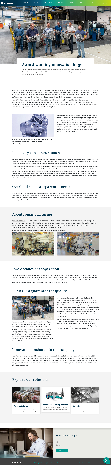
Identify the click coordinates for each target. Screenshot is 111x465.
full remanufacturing (19, 221)
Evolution (20, 230)
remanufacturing (27, 74)
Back (14, 79)
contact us (62, 450)
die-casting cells (91, 104)
